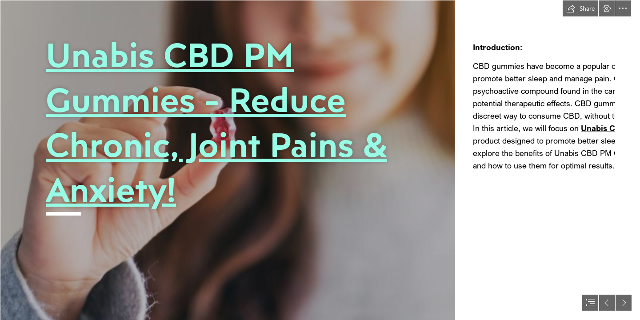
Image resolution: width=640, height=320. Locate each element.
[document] (320, 160)
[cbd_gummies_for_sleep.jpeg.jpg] (227, 160)
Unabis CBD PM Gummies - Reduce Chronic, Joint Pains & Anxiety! (216, 122)
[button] (580, 8)
